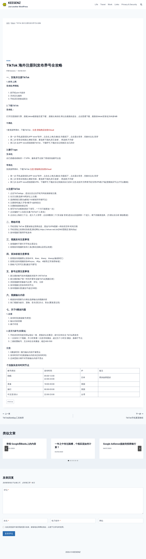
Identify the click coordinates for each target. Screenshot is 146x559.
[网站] (120, 520)
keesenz (13, 71)
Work (110, 4)
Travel (103, 4)
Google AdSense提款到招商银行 (119, 444)
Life (96, 4)
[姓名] (25, 520)
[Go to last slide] (6, 448)
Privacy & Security (129, 4)
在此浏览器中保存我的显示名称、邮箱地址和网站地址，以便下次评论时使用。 (35, 527)
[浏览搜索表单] (141, 5)
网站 (101, 521)
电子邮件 (56, 521)
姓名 (6, 521)
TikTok (10, 402)
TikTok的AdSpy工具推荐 (37, 415)
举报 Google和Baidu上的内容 (21, 444)
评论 (6, 490)
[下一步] (139, 448)
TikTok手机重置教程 (109, 415)
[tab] (68, 460)
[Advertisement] (73, 42)
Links (117, 4)
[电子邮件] (73, 520)
